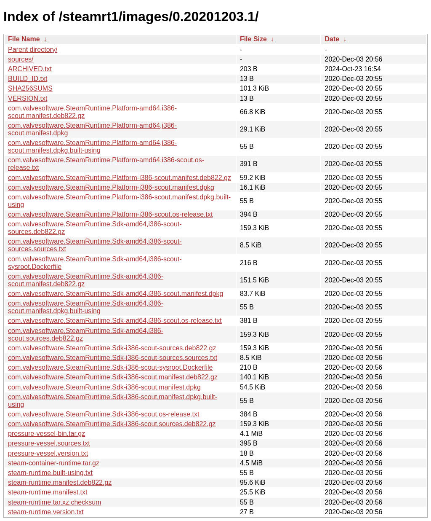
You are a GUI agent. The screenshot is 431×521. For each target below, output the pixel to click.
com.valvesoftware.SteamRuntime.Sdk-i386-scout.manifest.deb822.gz (113, 377)
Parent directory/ (32, 49)
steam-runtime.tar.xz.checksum (54, 502)
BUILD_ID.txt (27, 78)
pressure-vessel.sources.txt (49, 443)
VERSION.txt (27, 98)
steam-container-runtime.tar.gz (53, 463)
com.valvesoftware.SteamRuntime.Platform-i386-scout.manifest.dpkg (111, 187)
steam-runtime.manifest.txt (48, 492)
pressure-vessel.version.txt (48, 453)
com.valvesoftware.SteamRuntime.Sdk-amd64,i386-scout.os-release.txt (115, 320)
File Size (253, 39)
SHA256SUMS (30, 88)
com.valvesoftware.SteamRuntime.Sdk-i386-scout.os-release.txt (103, 414)
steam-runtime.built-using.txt (50, 472)
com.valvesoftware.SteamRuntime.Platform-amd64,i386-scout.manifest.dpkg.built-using (92, 146)
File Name (24, 39)
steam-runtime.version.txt (46, 512)
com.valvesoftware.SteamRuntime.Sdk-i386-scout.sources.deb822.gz (112, 423)
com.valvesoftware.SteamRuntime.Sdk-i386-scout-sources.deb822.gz (112, 348)
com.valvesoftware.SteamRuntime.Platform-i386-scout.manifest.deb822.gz (119, 177)
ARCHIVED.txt (30, 69)
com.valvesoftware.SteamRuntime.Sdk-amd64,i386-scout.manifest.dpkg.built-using (85, 307)
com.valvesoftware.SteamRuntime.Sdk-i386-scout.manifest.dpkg (104, 387)
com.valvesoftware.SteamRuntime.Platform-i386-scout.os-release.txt (110, 214)
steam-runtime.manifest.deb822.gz (60, 482)
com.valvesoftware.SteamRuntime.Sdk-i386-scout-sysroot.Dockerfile (110, 367)
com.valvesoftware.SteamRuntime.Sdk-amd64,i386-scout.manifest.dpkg (115, 293)
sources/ (20, 59)
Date (332, 39)
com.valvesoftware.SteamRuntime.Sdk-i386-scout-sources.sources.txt (112, 357)
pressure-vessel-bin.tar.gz (46, 433)
